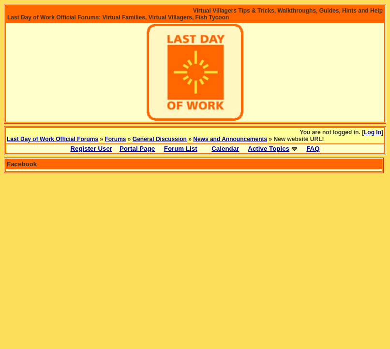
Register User (91, 148)
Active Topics (268, 148)
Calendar (225, 148)
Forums (115, 139)
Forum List (180, 148)
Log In (372, 132)
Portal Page (137, 148)
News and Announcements (230, 139)
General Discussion (160, 139)
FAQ (312, 148)
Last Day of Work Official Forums (52, 139)
